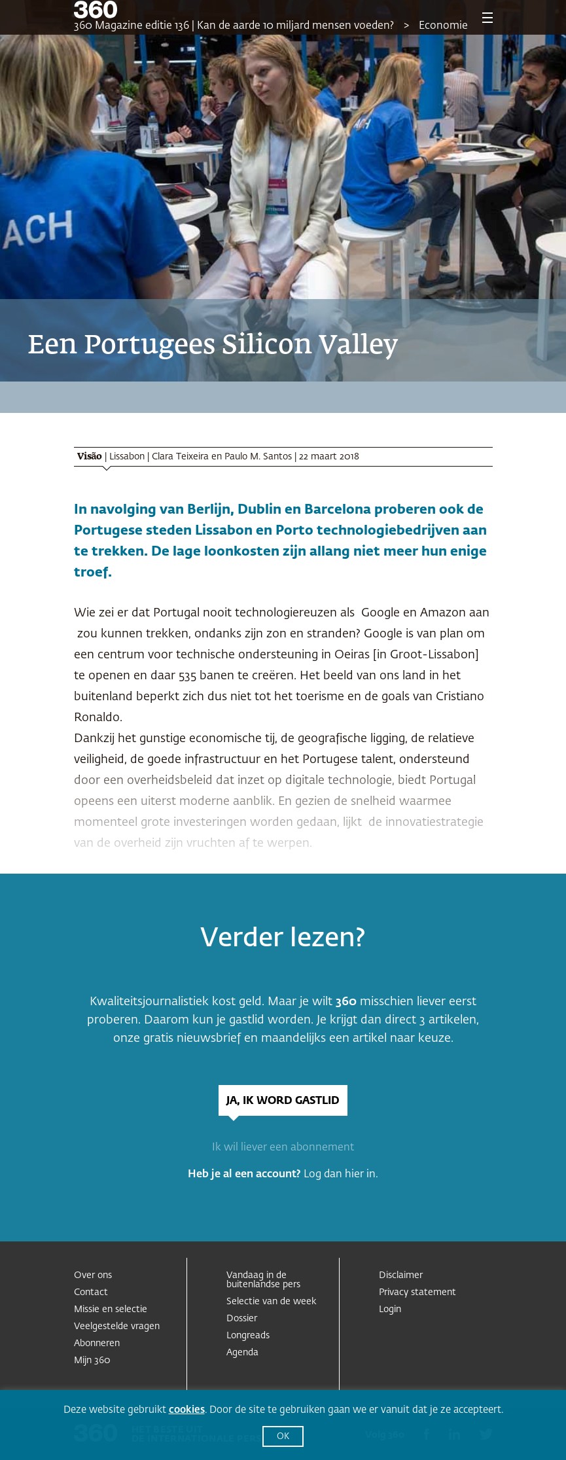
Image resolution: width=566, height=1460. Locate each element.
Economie (443, 26)
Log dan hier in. (341, 1174)
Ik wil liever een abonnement (283, 1148)
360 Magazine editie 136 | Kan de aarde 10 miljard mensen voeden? (234, 26)
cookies (187, 1410)
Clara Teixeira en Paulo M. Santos (222, 456)
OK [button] (283, 1437)
